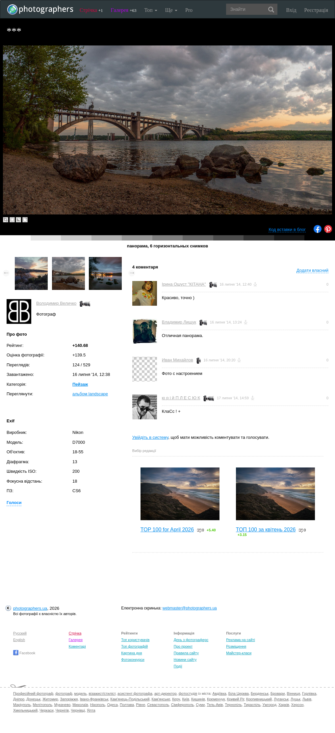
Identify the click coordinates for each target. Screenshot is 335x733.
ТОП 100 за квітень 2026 (266, 529)
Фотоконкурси (132, 660)
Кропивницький (259, 699)
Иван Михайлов (177, 359)
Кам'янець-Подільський (129, 699)
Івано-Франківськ (94, 699)
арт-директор (165, 693)
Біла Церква (238, 693)
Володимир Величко (56, 303)
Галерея (124, 10)
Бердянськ (260, 693)
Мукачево (62, 705)
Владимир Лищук (179, 322)
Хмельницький (25, 710)
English (19, 640)
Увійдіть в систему (150, 437)
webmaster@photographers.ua (190, 608)
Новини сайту (185, 660)
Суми (200, 705)
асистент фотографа (134, 693)
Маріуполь (22, 705)
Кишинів (198, 699)
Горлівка (309, 693)
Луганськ (281, 699)
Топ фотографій (134, 646)
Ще (171, 10)
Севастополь (158, 705)
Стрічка (91, 10)
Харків (283, 705)
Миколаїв (80, 705)
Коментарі (77, 646)
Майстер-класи (238, 653)
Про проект (183, 646)
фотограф (63, 693)
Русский (20, 633)
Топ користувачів (135, 640)
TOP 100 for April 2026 (167, 529)
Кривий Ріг (235, 699)
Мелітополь (42, 705)
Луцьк (295, 699)
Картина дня (131, 653)
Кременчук (216, 699)
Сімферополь (182, 705)
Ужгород (269, 705)
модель (80, 693)
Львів (306, 699)
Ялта (91, 710)
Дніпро (18, 699)
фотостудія (188, 693)
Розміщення (236, 646)
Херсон (297, 705)
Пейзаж (80, 384)
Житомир (50, 699)
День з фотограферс (191, 640)
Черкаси (46, 710)
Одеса (112, 705)
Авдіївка (219, 693)
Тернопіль (233, 705)
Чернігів (62, 710)
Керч (176, 699)
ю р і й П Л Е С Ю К (181, 397)
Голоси (14, 502)
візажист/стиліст (102, 693)
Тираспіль (252, 705)
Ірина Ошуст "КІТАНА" (184, 284)
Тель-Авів (215, 705)
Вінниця (293, 693)
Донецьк (33, 699)
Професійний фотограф (33, 693)
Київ (185, 699)
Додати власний (312, 270)
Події (178, 666)
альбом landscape (90, 393)
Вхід (291, 10)
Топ (150, 10)
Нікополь (97, 705)
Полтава (127, 705)
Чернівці (78, 710)
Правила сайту (186, 653)
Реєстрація (316, 10)
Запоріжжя (69, 699)
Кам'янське (161, 699)
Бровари (278, 693)
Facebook (24, 653)
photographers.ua (30, 608)
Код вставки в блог (287, 229)
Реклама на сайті (240, 640)
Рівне (140, 705)
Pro (189, 10)
